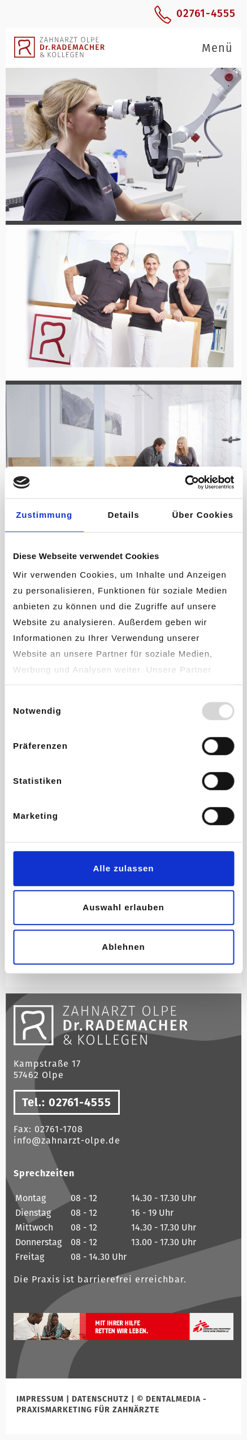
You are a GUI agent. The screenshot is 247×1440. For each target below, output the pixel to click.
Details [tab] (123, 515)
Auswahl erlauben (123, 907)
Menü (217, 48)
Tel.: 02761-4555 (66, 1102)
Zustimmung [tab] (44, 515)
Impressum (40, 1398)
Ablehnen (123, 947)
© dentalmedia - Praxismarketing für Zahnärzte (111, 1404)
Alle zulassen (123, 868)
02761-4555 (206, 13)
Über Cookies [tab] (202, 515)
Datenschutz (100, 1398)
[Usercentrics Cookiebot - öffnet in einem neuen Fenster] (184, 482)
